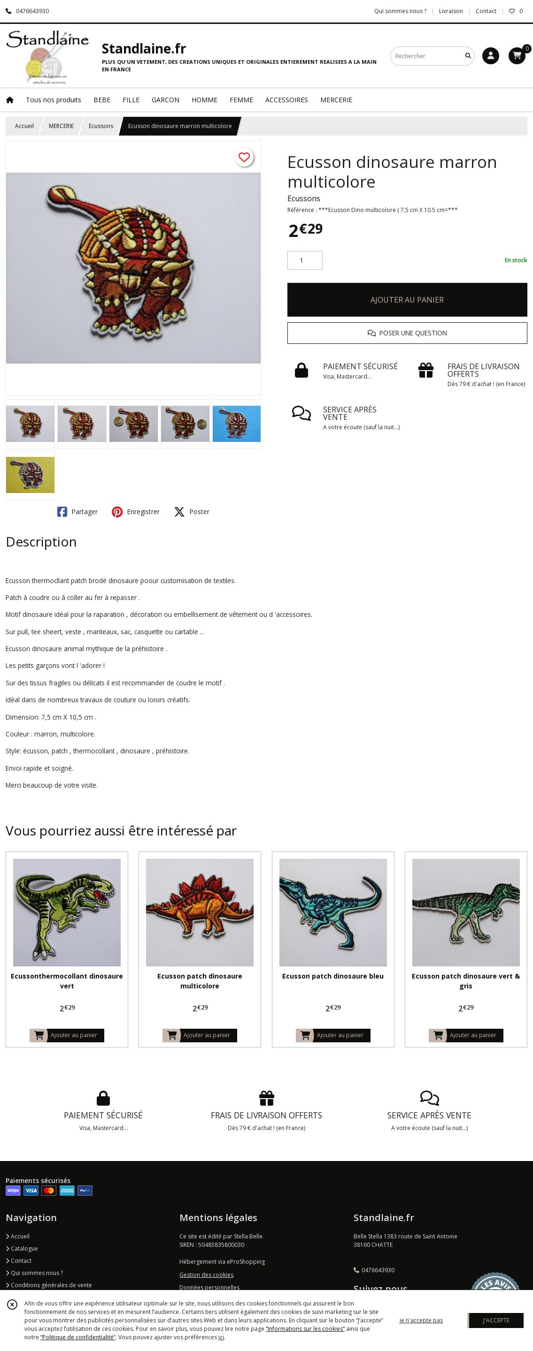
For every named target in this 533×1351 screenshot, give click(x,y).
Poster (191, 511)
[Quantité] (305, 260)
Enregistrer (136, 511)
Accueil (24, 126)
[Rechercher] (468, 56)
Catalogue (22, 1248)
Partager (77, 511)
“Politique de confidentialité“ (78, 1337)
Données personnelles (209, 1287)
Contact (486, 11)
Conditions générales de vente (49, 1285)
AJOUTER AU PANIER (407, 300)
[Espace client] (490, 56)
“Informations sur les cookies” (305, 1329)
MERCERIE (61, 126)
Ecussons (101, 126)
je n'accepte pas (421, 1320)
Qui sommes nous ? (34, 1273)
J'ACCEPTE (496, 1320)
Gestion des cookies (206, 1275)
